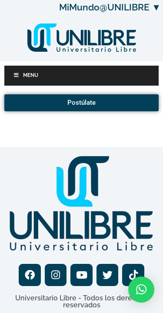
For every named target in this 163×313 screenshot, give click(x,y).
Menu (25, 75)
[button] (141, 289)
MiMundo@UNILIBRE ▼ (110, 7)
